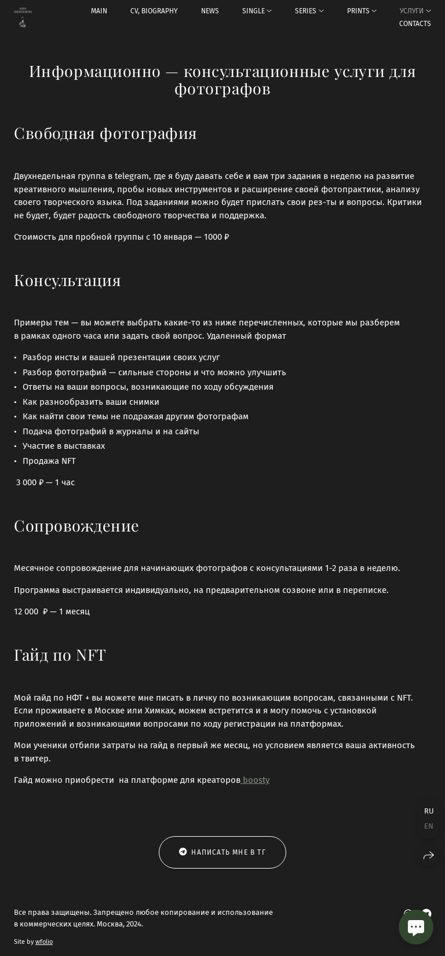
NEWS (210, 11)
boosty (254, 780)
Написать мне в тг (222, 852)
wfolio (44, 942)
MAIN (99, 11)
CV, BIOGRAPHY (154, 11)
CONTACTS (415, 24)
